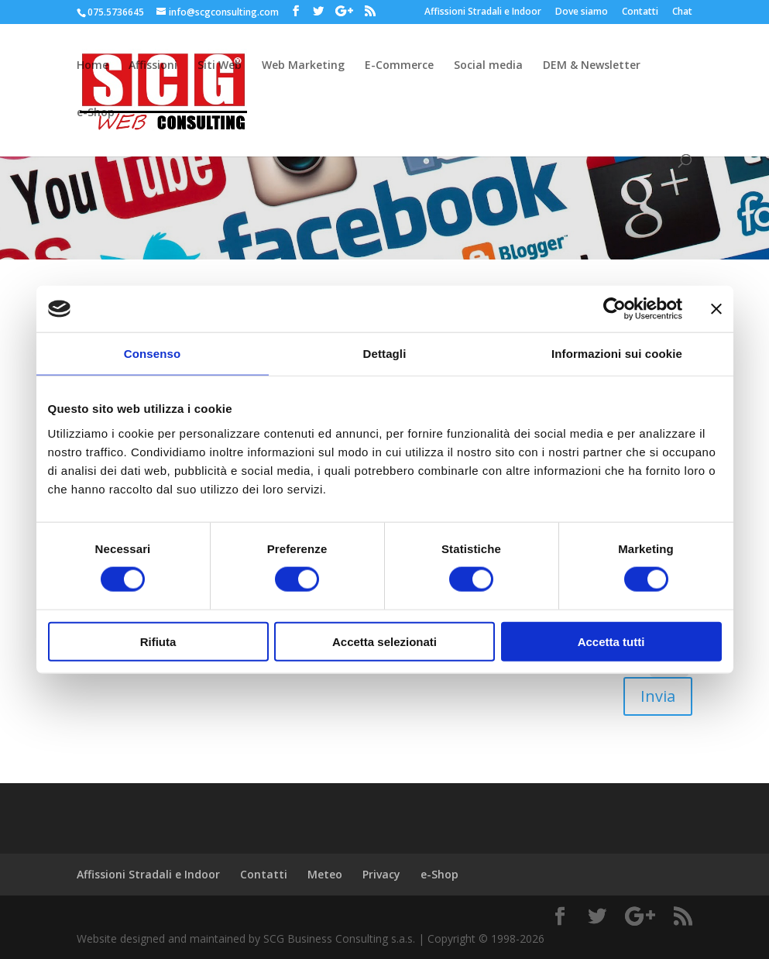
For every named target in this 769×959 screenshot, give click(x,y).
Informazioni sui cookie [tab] (616, 353)
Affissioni (153, 66)
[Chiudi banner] (716, 309)
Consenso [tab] (152, 353)
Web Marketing (303, 66)
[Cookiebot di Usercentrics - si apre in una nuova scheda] (614, 309)
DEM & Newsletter (591, 66)
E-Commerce (399, 66)
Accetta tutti (611, 641)
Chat (682, 12)
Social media (488, 66)
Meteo (324, 874)
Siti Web (219, 66)
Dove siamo (581, 12)
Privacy (381, 874)
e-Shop (96, 113)
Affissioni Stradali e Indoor (482, 12)
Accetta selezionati (384, 641)
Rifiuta (158, 641)
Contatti (640, 12)
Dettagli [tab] (385, 353)
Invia (657, 696)
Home (92, 66)
